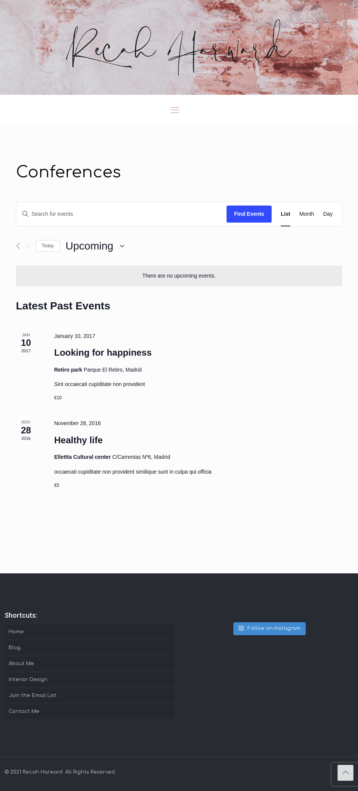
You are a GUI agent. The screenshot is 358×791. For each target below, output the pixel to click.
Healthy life (78, 440)
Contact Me (24, 711)
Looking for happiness (103, 352)
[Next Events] (28, 246)
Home (16, 631)
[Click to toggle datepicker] (95, 246)
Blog (14, 647)
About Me (21, 663)
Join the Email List (32, 695)
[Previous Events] (18, 246)
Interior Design (28, 679)
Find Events (249, 214)
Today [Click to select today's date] (48, 245)
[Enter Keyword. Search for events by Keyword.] (121, 214)
